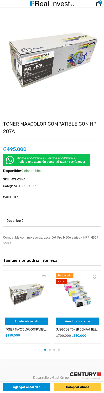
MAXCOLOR (27, 186)
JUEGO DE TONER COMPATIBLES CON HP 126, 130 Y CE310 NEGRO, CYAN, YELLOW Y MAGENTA (77, 329)
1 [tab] (45, 350)
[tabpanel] (26, 307)
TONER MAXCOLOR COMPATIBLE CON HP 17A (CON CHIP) (26, 329)
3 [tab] (54, 350)
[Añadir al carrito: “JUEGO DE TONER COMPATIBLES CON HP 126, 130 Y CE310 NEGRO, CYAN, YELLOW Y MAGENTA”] (77, 321)
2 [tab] (50, 350)
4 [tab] (59, 350)
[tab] (17, 221)
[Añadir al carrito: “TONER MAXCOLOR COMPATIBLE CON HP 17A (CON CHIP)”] (26, 321)
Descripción (16, 221)
